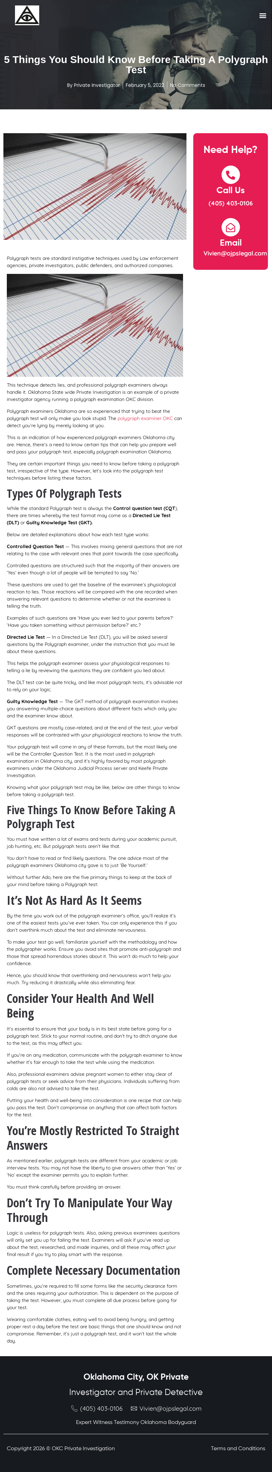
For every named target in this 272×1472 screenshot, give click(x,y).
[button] (263, 15)
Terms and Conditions (238, 1449)
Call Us (230, 190)
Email (231, 243)
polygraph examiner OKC (145, 418)
